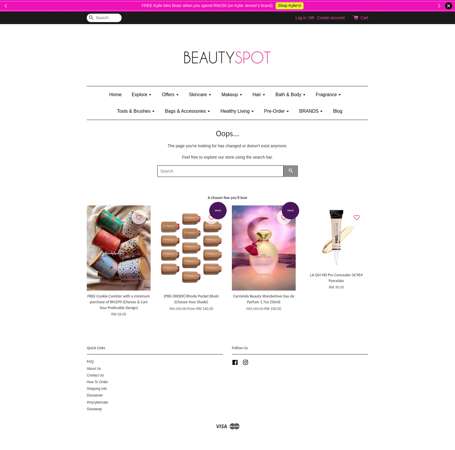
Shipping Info (97, 389)
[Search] (104, 18)
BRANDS (311, 111)
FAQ (90, 362)
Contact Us (95, 375)
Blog (337, 111)
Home (115, 94)
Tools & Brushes (136, 111)
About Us (94, 369)
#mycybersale (97, 402)
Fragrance (328, 94)
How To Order (97, 382)
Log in (300, 17)
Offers (170, 94)
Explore (142, 94)
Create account (331, 17)
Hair (259, 94)
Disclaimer (95, 395)
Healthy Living (237, 111)
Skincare (200, 94)
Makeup (231, 94)
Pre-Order (276, 111)
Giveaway (94, 409)
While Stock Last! (144, 5)
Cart (364, 17)
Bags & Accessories (188, 111)
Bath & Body (290, 94)
